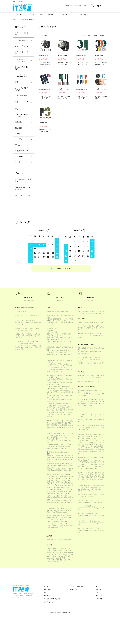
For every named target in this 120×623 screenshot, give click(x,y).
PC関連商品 (19, 133)
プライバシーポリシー (59, 608)
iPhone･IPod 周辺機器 (21, 68)
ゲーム (17, 145)
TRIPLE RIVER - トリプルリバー (22, 203)
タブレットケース (21, 40)
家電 (16, 82)
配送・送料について (59, 596)
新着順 (102, 35)
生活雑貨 (18, 128)
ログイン (85, 5)
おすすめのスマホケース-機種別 (21, 181)
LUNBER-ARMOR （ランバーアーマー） (22, 192)
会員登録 (100, 596)
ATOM (83, 596)
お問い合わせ (84, 15)
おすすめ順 (87, 35)
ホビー (17, 109)
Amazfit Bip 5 (34, 19)
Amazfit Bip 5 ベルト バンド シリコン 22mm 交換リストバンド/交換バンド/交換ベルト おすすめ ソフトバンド (101, 55)
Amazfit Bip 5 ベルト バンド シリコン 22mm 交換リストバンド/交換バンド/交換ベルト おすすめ (82, 55)
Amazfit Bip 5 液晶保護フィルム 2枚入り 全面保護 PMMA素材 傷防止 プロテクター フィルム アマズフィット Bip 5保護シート (64, 55)
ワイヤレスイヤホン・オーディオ (21, 60)
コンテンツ (35, 14)
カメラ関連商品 (21, 95)
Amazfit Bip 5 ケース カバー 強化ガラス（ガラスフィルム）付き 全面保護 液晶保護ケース (45, 55)
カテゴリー (20, 14)
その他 (17, 162)
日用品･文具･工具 (21, 151)
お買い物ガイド (66, 15)
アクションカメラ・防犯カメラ (21, 75)
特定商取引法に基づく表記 (61, 605)
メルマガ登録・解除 (83, 593)
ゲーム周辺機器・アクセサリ (21, 115)
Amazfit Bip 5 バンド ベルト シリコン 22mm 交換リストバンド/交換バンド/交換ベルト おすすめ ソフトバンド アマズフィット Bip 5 (45, 89)
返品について (57, 599)
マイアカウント (68, 5)
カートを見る (102, 602)
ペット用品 (19, 156)
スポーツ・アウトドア (21, 102)
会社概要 (50, 15)
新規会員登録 (77, 5)
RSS (78, 596)
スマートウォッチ (23, 19)
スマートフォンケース (21, 34)
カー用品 (18, 139)
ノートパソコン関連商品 (21, 89)
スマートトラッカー (21, 53)
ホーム (14, 19)
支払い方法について (59, 602)
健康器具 (18, 122)
